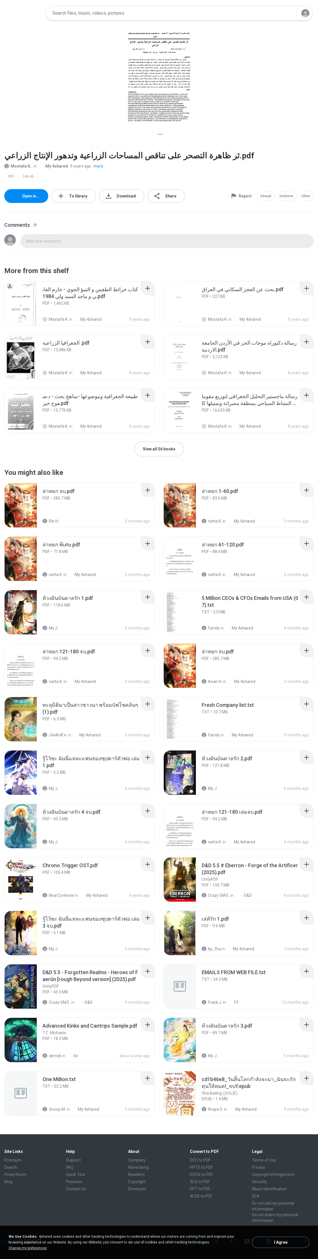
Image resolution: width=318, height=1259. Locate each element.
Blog (8, 1181)
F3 (233, 1002)
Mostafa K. (17, 166)
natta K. (212, 521)
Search (10, 1167)
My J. (50, 628)
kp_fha (211, 949)
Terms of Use (264, 1160)
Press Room (15, 1174)
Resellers (136, 1174)
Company (137, 1160)
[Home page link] (23, 13)
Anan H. (212, 681)
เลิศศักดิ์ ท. (55, 735)
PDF (11, 176)
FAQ (70, 1167)
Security (259, 1181)
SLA (255, 1196)
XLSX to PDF (201, 1196)
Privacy (258, 1167)
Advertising (138, 1167)
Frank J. (212, 1002)
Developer (137, 1189)
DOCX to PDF (201, 1174)
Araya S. (212, 1109)
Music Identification (269, 1189)
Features (74, 1181)
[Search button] (289, 13)
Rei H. (51, 521)
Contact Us (76, 1189)
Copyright (137, 1181)
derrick (52, 1055)
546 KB (28, 176)
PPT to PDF (200, 1189)
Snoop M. (54, 1109)
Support (73, 1160)
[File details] (27, 303)
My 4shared (53, 166)
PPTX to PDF (201, 1167)
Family (211, 628)
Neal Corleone (58, 895)
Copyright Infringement (273, 1174)
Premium (12, 1160)
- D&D (243, 895)
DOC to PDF (200, 1160)
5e (72, 1055)
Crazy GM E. (216, 895)
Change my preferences (28, 1248)
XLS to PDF (200, 1181)
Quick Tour (75, 1174)
